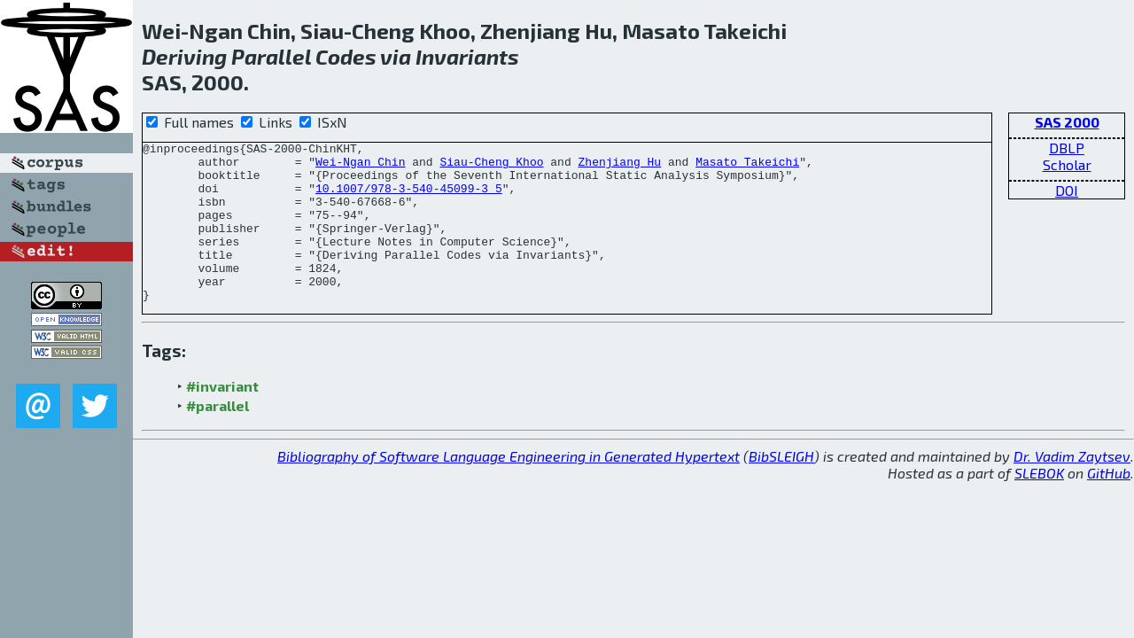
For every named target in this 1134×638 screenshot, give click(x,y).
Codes (346, 56)
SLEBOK (1039, 504)
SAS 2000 (1067, 121)
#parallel (217, 437)
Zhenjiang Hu (619, 167)
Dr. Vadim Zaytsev (1072, 487)
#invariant (222, 417)
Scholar (1067, 164)
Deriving (184, 56)
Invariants (467, 56)
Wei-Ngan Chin (360, 167)
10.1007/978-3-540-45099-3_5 (408, 198)
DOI (1066, 190)
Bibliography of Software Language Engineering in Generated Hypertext (508, 487)
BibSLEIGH (781, 487)
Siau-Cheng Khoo (491, 167)
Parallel (271, 56)
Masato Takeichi (747, 167)
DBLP (1066, 147)
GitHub (1108, 504)
